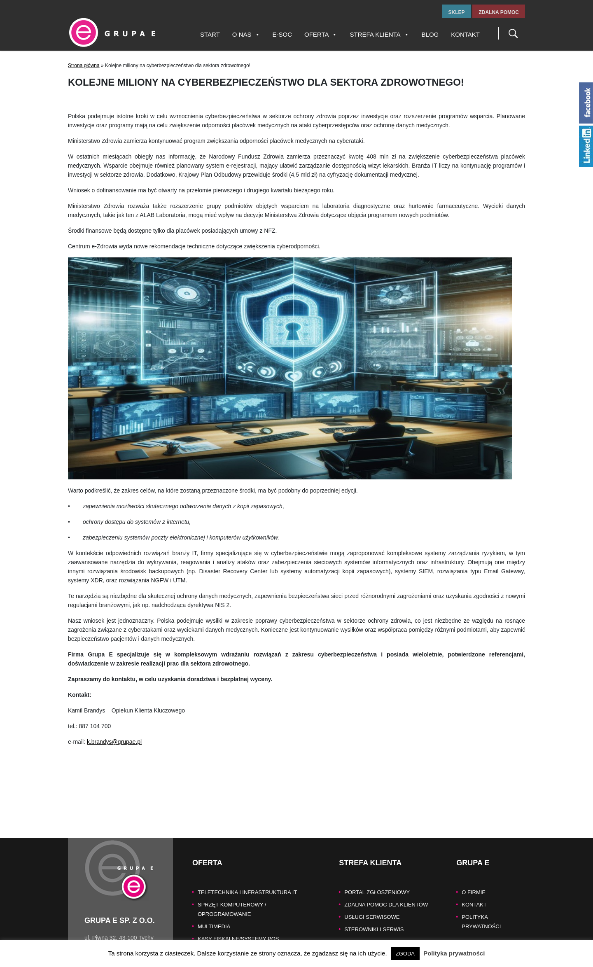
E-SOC (282, 34)
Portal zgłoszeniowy (377, 863)
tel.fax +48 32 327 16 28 (115, 918)
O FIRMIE (474, 863)
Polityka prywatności (454, 953)
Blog (430, 34)
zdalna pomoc (499, 12)
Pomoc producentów (376, 925)
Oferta (320, 34)
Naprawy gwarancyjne (379, 913)
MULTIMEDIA (214, 898)
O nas (246, 34)
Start (210, 34)
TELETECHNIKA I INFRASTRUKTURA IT (247, 863)
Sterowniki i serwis (374, 900)
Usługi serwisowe (371, 888)
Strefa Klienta (379, 34)
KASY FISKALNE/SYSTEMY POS (238, 910)
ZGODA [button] (405, 954)
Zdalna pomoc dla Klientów (386, 876)
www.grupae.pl (103, 936)
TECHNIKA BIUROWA (224, 935)
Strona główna (84, 65)
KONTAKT (474, 876)
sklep (456, 12)
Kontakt (465, 34)
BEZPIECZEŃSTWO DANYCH (234, 922)
